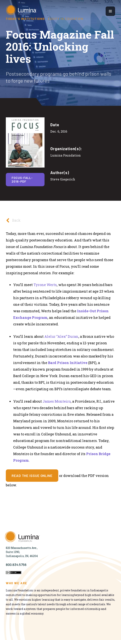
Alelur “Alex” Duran (61, 336)
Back (12, 220)
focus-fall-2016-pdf (22, 179)
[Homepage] (21, 11)
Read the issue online (32, 475)
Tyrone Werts (45, 284)
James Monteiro (57, 401)
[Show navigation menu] (110, 11)
